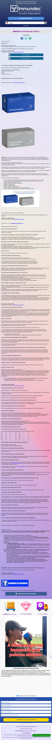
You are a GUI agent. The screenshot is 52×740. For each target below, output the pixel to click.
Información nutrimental (26, 58)
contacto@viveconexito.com (17, 223)
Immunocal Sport (6, 708)
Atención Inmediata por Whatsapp (41, 735)
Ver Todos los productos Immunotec (26, 719)
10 (34, 695)
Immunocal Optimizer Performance (10, 715)
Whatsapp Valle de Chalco (18, 52)
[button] (50, 656)
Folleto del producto (26, 54)
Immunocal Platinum (6, 705)
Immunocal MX (5, 702)
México (9, 23)
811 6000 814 (27, 733)
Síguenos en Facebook (26, 594)
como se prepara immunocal (16, 463)
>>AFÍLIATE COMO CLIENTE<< (18, 82)
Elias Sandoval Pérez (26, 18)
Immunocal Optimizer (21, 466)
